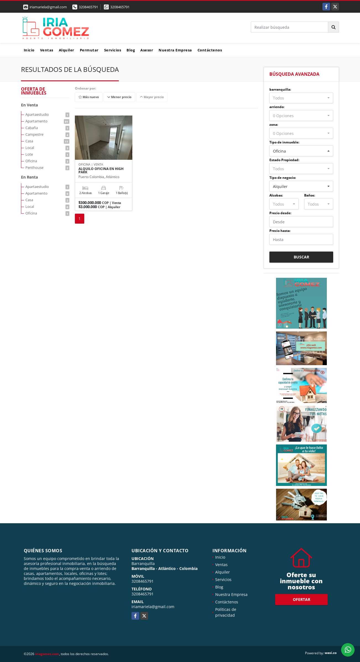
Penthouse (47, 167)
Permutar (89, 50)
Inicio (29, 50)
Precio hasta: (279, 230)
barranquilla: (280, 89)
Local (47, 148)
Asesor (146, 50)
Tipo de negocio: (282, 177)
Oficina (47, 161)
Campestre (47, 134)
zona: (273, 124)
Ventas (46, 50)
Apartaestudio (47, 114)
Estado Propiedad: (284, 160)
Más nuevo (88, 97)
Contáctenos (210, 50)
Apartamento (47, 121)
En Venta (29, 105)
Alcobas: (276, 195)
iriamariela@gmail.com (153, 606)
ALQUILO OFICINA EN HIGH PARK (100, 170)
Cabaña (47, 128)
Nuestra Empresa (175, 50)
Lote (47, 154)
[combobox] (301, 98)
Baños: (309, 195)
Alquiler (66, 50)
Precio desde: (280, 213)
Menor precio (119, 97)
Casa (47, 141)
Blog (131, 50)
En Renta (29, 177)
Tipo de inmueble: (284, 142)
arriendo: (276, 106)
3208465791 (88, 6)
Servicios (112, 50)
